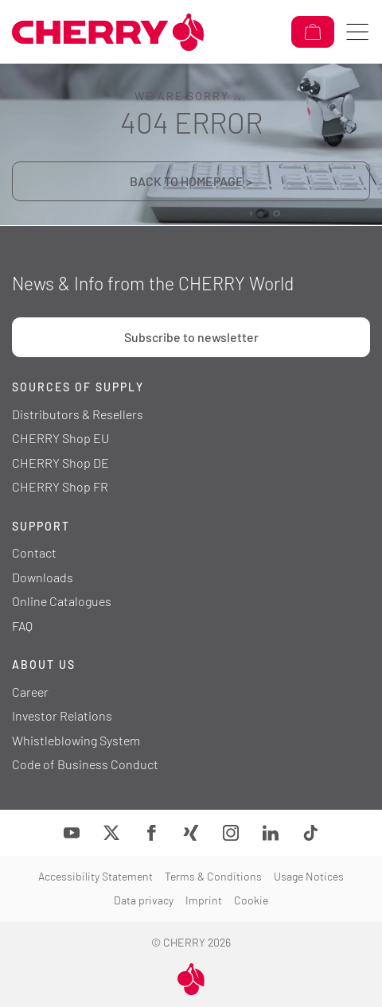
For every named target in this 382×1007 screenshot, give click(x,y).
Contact (34, 552)
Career (30, 691)
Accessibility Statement (95, 876)
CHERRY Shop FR (60, 486)
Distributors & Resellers (77, 414)
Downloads (42, 577)
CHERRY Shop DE (60, 462)
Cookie (251, 900)
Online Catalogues (61, 600)
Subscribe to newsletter (191, 336)
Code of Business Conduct (85, 764)
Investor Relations (62, 715)
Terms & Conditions (213, 876)
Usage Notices (309, 876)
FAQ (22, 625)
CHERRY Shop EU (60, 437)
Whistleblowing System (76, 740)
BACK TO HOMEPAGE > (191, 181)
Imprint (203, 900)
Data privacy (143, 900)
